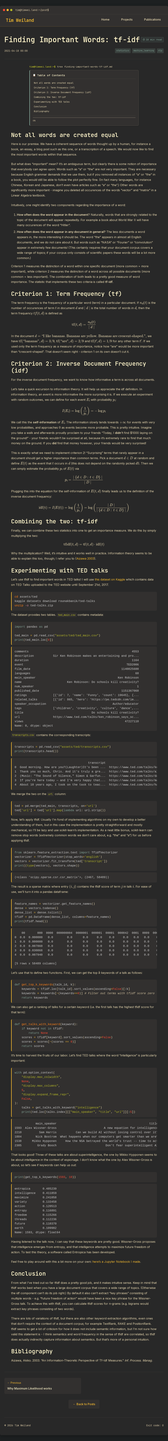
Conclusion (41, 109)
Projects (126, 19)
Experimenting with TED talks (54, 104)
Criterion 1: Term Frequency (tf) (57, 88)
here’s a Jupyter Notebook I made (116, 1265)
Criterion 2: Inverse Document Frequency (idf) (67, 93)
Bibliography (43, 114)
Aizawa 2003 (85, 562)
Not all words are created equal (56, 83)
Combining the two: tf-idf (52, 98)
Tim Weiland (20, 20)
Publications (152, 19)
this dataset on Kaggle (110, 583)
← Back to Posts (84, 1407)
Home (105, 19)
